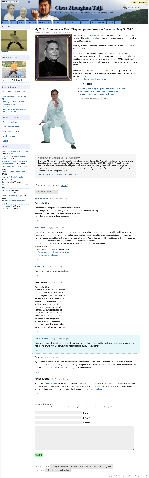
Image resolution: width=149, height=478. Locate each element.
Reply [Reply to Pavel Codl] (37, 275)
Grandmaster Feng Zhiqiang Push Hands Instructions (103, 89)
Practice (5, 1)
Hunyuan (31, 22)
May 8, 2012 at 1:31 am (58, 199)
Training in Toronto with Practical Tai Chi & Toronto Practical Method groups (81, 466)
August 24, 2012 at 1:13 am (50, 357)
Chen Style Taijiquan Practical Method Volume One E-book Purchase (13, 104)
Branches (59, 22)
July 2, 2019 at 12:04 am (60, 379)
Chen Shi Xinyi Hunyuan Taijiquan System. (90, 79)
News (21, 22)
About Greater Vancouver (11, 185)
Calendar (5, 182)
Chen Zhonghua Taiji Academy (48, 32)
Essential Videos (10, 122)
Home (5, 22)
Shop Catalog (7, 209)
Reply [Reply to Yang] (37, 372)
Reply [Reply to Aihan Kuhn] (37, 259)
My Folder (6, 193)
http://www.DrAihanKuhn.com (46, 255)
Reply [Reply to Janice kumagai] (37, 394)
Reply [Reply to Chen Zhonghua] (37, 350)
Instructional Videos (11, 131)
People (85, 22)
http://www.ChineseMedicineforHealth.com (52, 252)
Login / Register (139, 3)
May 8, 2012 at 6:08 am (56, 228)
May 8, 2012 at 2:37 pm (57, 283)
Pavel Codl (40, 266)
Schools (23, 1)
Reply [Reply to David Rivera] (37, 331)
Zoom (111, 22)
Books (5, 141)
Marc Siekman (42, 198)
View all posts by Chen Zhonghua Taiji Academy (57, 174)
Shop (13, 22)
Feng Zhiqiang (90, 35)
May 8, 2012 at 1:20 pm (55, 267)
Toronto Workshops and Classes (14, 201)
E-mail (86, 418)
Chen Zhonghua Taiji (79, 8)
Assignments (98, 22)
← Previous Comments (46, 192)
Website (86, 423)
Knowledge (73, 22)
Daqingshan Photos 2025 (11, 167)
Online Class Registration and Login (15, 151)
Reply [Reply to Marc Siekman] (37, 221)
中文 (118, 22)
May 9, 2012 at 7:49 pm (60, 339)
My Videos (6, 206)
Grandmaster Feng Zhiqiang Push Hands (97, 94)
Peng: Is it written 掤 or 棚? (12, 196)
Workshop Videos (10, 136)
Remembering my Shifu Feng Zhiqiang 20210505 (101, 91)
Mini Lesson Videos (11, 127)
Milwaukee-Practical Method (57, 470)
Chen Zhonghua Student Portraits (14, 172)
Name (86, 413)
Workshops (45, 22)
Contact (15, 1)
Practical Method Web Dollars (13, 177)
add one (64, 186)
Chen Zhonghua (42, 338)
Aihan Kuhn (40, 228)
